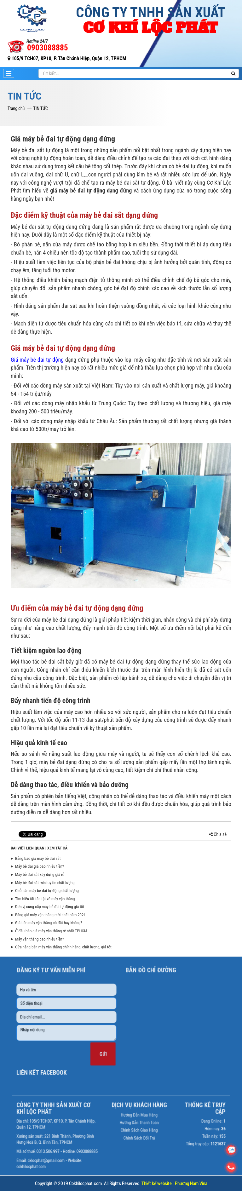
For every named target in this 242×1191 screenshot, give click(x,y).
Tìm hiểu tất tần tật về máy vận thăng (45, 898)
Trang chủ (16, 108)
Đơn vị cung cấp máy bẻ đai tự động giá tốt (49, 906)
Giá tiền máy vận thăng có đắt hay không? (48, 922)
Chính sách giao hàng (134, 1111)
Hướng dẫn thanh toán (133, 1105)
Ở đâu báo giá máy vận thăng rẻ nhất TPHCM (51, 931)
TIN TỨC (40, 108)
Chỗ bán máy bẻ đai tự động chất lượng (47, 890)
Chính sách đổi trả (134, 1116)
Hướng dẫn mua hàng (134, 1100)
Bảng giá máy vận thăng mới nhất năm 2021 (50, 914)
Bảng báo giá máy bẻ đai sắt (38, 858)
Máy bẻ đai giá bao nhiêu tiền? (39, 866)
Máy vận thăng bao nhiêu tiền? (39, 939)
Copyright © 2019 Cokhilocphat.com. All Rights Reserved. (121, 1183)
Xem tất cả (57, 848)
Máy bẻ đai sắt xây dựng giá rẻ (39, 874)
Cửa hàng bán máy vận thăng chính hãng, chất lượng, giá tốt (63, 947)
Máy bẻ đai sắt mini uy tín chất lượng (45, 882)
